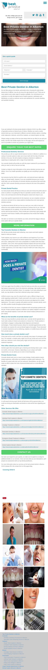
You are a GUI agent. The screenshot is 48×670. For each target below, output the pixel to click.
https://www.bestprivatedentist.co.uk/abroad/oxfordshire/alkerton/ (20, 447)
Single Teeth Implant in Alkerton (12, 643)
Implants (4, 641)
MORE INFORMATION (24, 225)
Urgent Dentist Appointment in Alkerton (13, 666)
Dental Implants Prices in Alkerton (13, 648)
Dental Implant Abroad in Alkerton (11, 668)
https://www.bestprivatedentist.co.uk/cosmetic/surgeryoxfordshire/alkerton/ (23, 413)
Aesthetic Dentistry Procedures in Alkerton (15, 637)
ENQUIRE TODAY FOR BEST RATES (24, 147)
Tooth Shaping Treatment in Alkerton (14, 653)
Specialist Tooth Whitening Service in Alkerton (16, 639)
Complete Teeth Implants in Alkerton (14, 645)
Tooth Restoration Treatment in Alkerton (15, 657)
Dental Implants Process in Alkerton (13, 646)
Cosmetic (5, 636)
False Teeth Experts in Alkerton (12, 664)
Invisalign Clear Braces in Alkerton (13, 652)
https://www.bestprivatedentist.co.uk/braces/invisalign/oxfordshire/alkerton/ (23, 427)
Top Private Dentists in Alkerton (11, 634)
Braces (4, 650)
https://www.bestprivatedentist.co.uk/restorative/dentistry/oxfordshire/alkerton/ (24, 433)
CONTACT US (24, 452)
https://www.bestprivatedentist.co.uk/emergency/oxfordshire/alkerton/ (22, 440)
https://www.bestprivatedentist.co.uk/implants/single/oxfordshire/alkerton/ (23, 420)
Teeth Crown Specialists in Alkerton (13, 661)
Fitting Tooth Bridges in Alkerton (12, 662)
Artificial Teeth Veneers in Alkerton (13, 659)
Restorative (5, 655)
